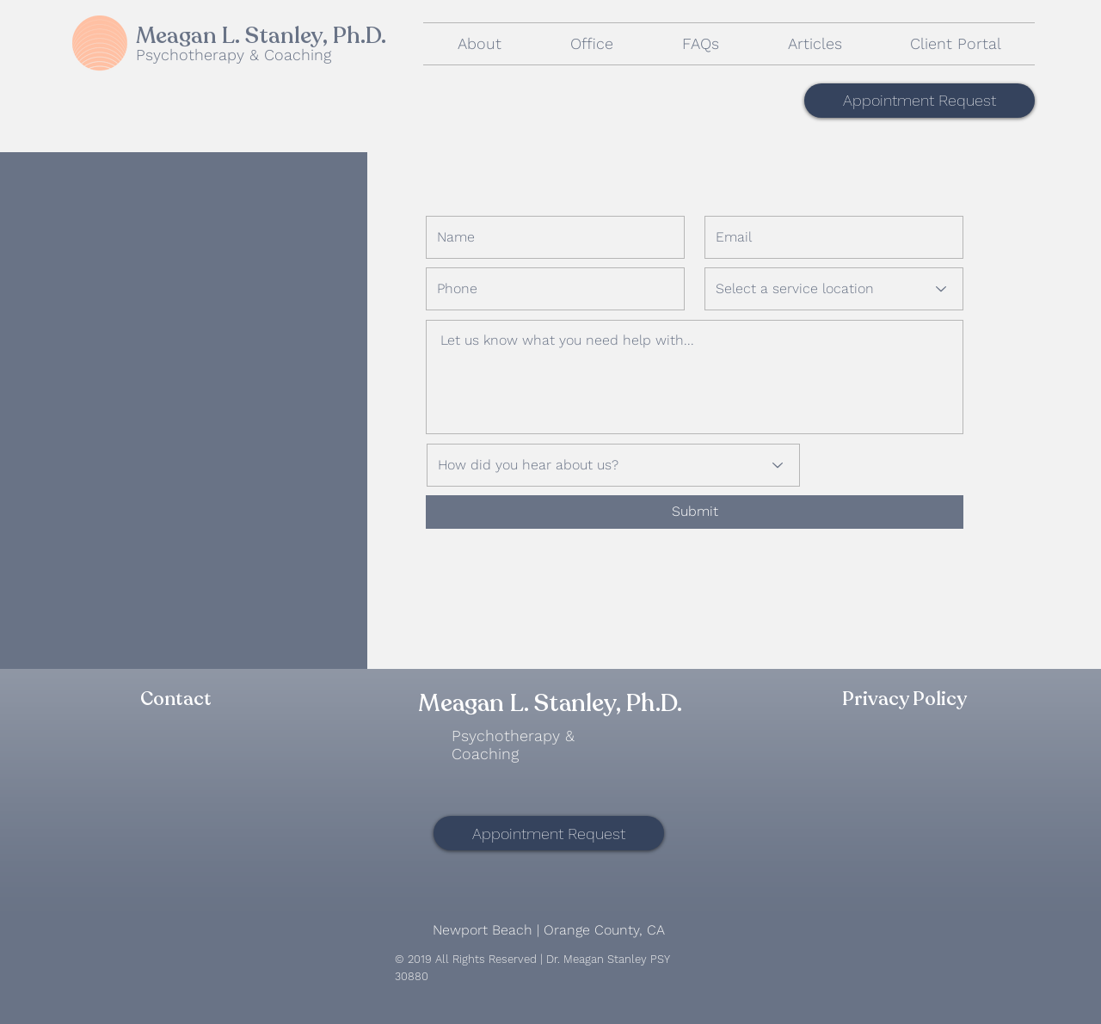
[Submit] (694, 512)
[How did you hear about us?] (613, 465)
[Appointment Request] (919, 100)
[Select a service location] (833, 288)
